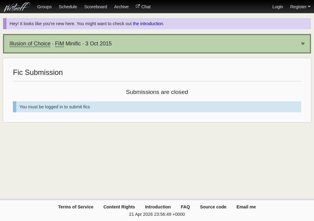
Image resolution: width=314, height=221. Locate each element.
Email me (246, 206)
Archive (121, 6)
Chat (143, 6)
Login (277, 6)
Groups (44, 6)
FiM (59, 44)
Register (300, 6)
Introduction (158, 206)
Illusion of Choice (30, 44)
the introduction (148, 23)
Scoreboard (95, 6)
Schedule (68, 6)
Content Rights (119, 206)
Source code (213, 206)
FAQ (185, 206)
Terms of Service (75, 206)
